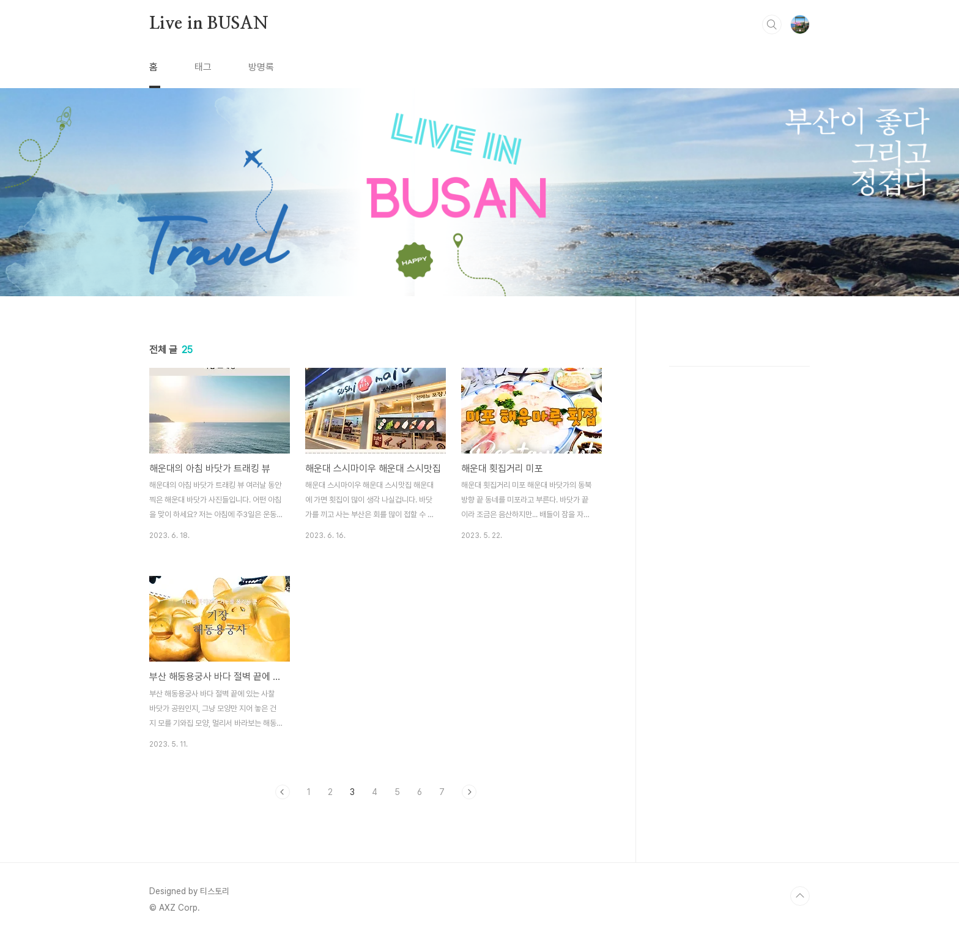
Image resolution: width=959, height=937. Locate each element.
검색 (772, 24)
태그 (203, 67)
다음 (469, 792)
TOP (800, 896)
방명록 (261, 67)
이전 (282, 792)
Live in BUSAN (208, 23)
